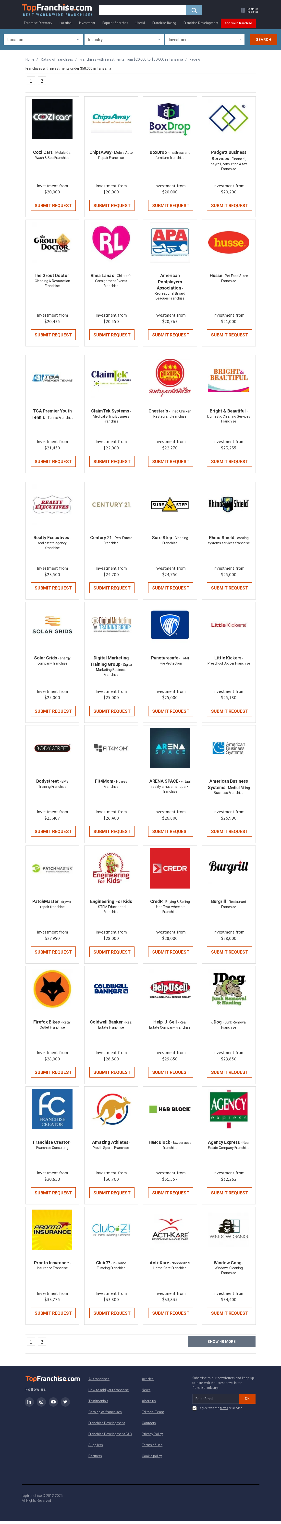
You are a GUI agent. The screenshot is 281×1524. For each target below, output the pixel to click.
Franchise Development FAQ (110, 1437)
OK (247, 1401)
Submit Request (53, 206)
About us (149, 1404)
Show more (222, 1344)
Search (263, 40)
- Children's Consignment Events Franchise (113, 282)
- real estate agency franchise (54, 544)
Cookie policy (152, 1459)
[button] (247, 11)
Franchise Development (200, 24)
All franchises (99, 1382)
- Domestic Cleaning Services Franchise (228, 417)
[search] (143, 11)
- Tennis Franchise (59, 419)
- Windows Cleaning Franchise (229, 1271)
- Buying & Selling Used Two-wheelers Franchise (172, 909)
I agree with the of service (217, 1411)
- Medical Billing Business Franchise (112, 417)
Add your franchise (238, 24)
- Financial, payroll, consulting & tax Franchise (229, 164)
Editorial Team (153, 1415)
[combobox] (43, 39)
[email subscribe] (215, 1401)
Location (66, 24)
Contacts (149, 1426)
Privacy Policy (152, 1437)
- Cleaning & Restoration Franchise (53, 282)
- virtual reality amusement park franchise (171, 788)
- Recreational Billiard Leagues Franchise (170, 294)
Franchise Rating (164, 24)
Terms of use (152, 1448)
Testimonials (98, 1404)
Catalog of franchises (105, 1415)
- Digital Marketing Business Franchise (114, 671)
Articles (148, 1382)
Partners (95, 1459)
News (146, 1393)
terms (224, 1411)
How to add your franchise (108, 1393)
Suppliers (95, 1448)
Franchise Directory (38, 24)
